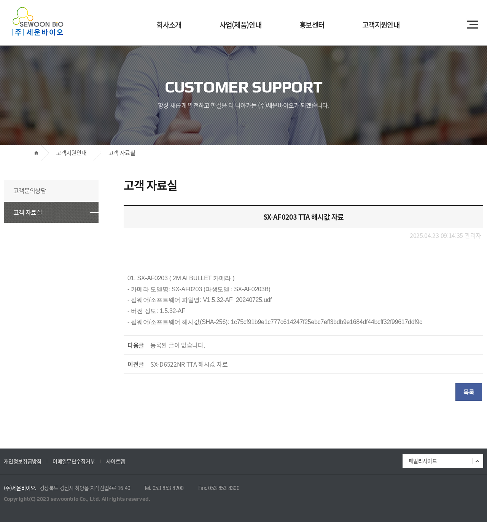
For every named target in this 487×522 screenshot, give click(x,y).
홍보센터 (311, 24)
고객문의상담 (29, 190)
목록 (468, 391)
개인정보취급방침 (22, 461)
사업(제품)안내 (240, 24)
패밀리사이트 (423, 461)
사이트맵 (115, 461)
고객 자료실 (27, 212)
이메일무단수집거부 (74, 461)
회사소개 (168, 24)
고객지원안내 (380, 24)
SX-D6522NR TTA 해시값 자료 (189, 364)
